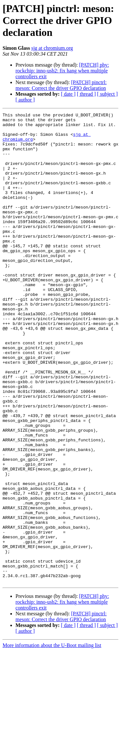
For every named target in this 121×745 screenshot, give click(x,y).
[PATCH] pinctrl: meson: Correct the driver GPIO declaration (60, 85)
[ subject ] (107, 94)
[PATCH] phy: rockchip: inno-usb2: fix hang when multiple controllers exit (62, 70)
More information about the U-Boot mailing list (52, 739)
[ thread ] (86, 94)
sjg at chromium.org (52, 48)
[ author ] (25, 100)
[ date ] (68, 94)
